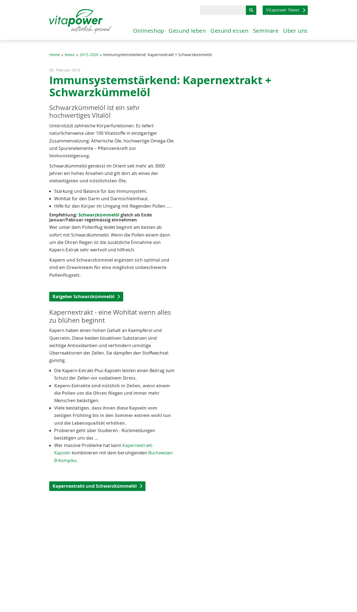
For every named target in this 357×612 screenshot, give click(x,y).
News (70, 54)
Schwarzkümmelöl (98, 215)
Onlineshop (129, 29)
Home (54, 54)
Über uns (294, 29)
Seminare (260, 29)
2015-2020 (88, 54)
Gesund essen (219, 29)
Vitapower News (283, 10)
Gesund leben (173, 29)
